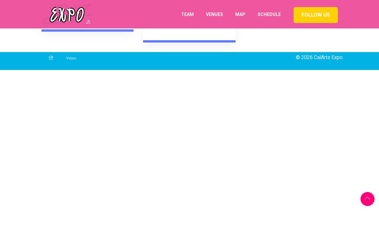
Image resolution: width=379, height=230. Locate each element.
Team (187, 14)
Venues (214, 14)
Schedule (269, 14)
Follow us (316, 15)
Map (240, 14)
